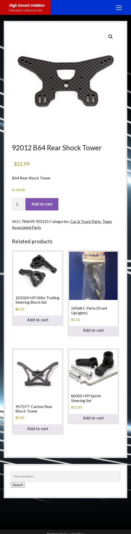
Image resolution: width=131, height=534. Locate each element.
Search (18, 485)
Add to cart (41, 204)
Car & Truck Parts (85, 221)
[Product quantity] (18, 204)
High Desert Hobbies (27, 5)
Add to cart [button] (37, 320)
